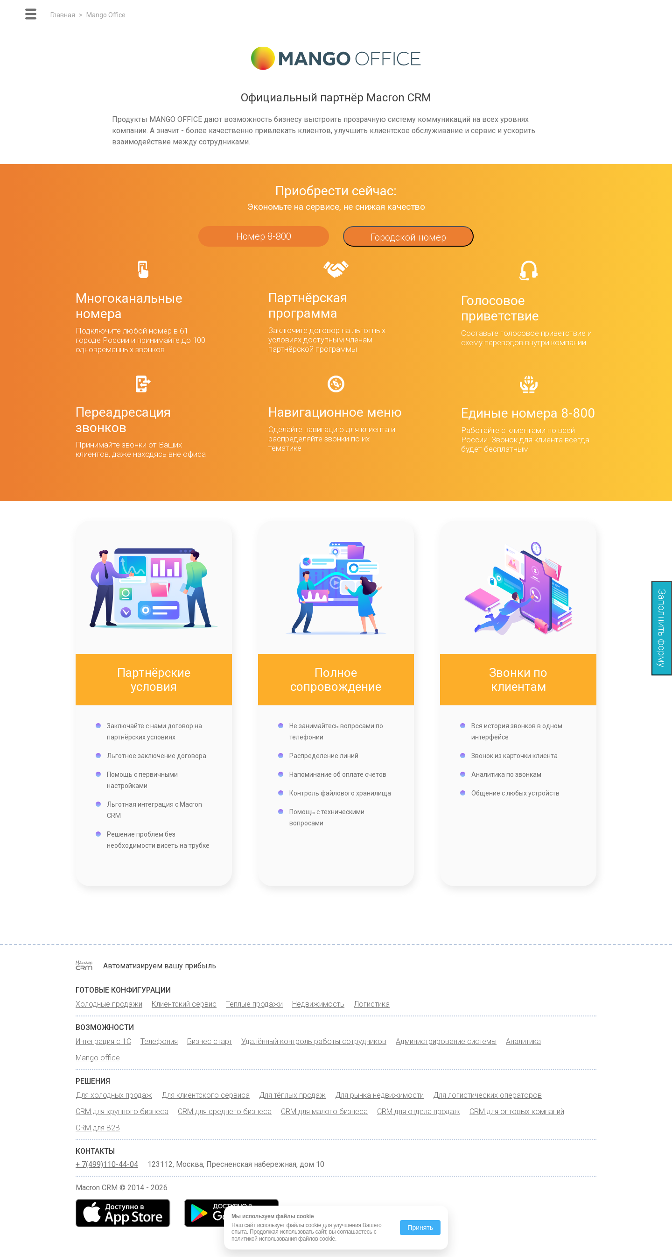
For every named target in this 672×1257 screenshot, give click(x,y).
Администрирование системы (446, 1041)
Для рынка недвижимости (379, 1095)
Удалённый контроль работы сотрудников (313, 1041)
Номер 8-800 (263, 236)
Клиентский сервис (184, 1004)
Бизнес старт (209, 1041)
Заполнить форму (661, 628)
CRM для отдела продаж (418, 1111)
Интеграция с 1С (103, 1041)
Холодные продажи (109, 1004)
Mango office (98, 1057)
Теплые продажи (254, 1004)
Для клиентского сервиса (205, 1095)
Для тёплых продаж (292, 1095)
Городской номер (408, 237)
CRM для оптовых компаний (516, 1111)
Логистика (372, 1004)
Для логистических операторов (487, 1095)
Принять (420, 1227)
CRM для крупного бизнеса (122, 1111)
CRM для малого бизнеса (324, 1111)
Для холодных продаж (114, 1095)
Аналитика (523, 1041)
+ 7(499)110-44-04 (107, 1164)
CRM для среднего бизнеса (225, 1111)
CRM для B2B (98, 1127)
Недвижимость (318, 1004)
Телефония (159, 1041)
